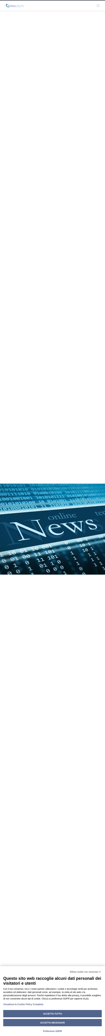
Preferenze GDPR (52, 1031)
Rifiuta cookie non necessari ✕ (85, 972)
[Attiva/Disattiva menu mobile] (98, 5)
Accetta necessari (52, 1022)
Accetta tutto (52, 1013)
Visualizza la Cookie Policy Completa (23, 1004)
